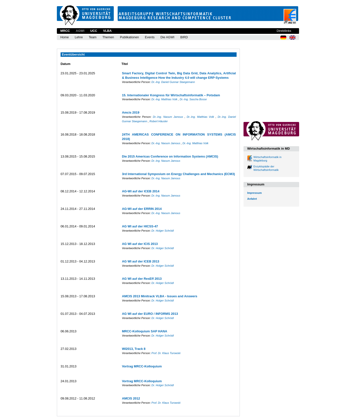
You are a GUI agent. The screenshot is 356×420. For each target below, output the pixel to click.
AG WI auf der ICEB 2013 (140, 261)
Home (64, 37)
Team (92, 37)
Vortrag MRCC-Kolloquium (142, 366)
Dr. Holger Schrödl (163, 230)
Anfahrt (252, 198)
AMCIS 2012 (131, 398)
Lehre (79, 37)
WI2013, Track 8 (133, 349)
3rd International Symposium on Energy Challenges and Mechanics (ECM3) (178, 174)
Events (150, 37)
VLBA (107, 31)
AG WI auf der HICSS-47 (140, 226)
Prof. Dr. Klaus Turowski (166, 353)
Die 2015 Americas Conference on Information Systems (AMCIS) (170, 156)
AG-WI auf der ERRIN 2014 (142, 209)
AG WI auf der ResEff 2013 (142, 278)
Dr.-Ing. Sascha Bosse (193, 99)
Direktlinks (284, 31)
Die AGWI (167, 37)
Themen (108, 37)
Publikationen (129, 37)
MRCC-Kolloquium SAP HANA (144, 331)
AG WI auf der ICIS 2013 (140, 244)
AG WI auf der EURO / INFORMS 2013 (150, 314)
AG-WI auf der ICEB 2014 (140, 191)
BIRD (184, 37)
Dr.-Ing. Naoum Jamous (168, 116)
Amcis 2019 (130, 112)
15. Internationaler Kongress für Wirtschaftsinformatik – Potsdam (171, 95)
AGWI (80, 31)
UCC (93, 31)
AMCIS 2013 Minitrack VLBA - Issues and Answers (159, 296)
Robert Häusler (158, 121)
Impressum (254, 192)
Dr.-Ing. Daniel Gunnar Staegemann (173, 81)
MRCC (65, 31)
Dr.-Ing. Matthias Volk (165, 99)
